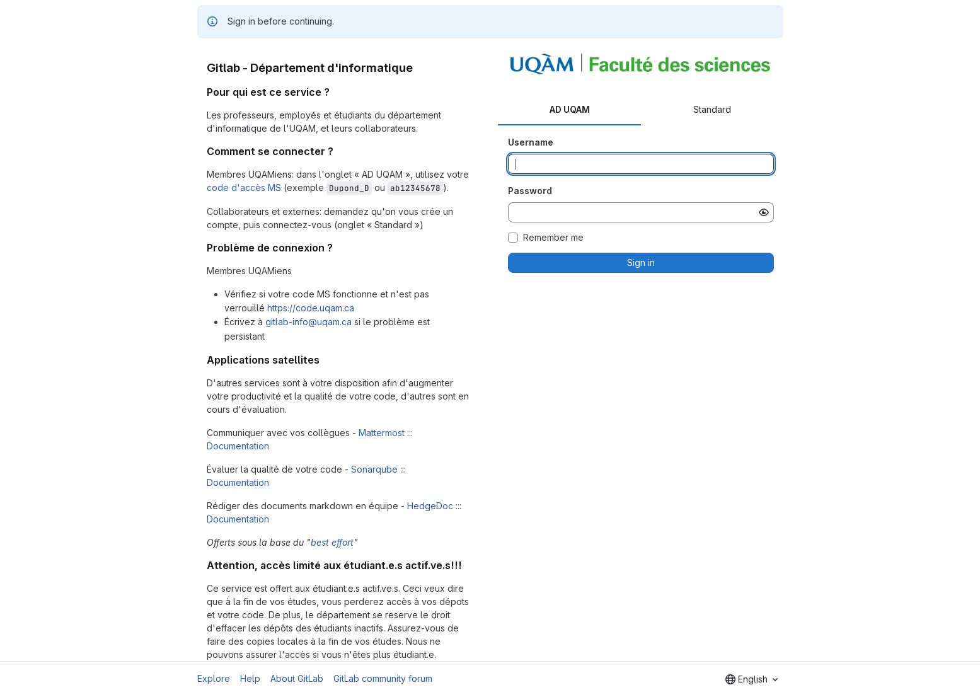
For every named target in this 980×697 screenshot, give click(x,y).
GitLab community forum (382, 678)
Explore (213, 678)
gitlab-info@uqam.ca (308, 321)
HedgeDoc (430, 505)
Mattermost (382, 432)
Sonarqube (374, 469)
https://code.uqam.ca (310, 307)
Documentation (238, 446)
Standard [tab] (712, 109)
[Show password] (764, 212)
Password (530, 190)
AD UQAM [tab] (570, 109)
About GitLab (296, 678)
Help (250, 678)
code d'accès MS (244, 187)
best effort (332, 542)
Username (530, 142)
